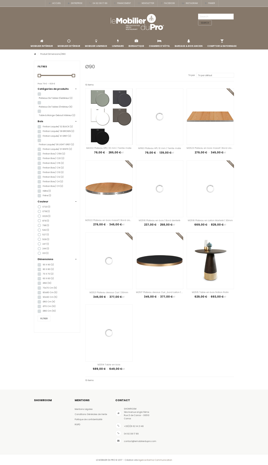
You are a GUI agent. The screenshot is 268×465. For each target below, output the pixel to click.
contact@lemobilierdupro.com (140, 441)
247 (45, 243)
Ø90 (47, 283)
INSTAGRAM (190, 3)
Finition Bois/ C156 (54, 153)
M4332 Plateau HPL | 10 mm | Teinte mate (108, 148)
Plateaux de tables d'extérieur (55, 98)
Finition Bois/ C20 (53, 158)
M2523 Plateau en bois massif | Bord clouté (211, 148)
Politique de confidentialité (88, 419)
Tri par (191, 75)
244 (45, 248)
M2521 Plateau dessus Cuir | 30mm (109, 292)
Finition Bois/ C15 (53, 163)
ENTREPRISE (75, 3)
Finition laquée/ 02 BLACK (58, 126)
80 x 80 (48, 269)
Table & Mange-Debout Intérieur (57, 115)
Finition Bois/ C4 (53, 181)
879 (45, 220)
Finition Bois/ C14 (53, 167)
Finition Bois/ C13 (53, 172)
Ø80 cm (49, 310)
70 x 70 (48, 273)
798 (45, 225)
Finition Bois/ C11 (53, 186)
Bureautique (136, 43)
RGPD (77, 424)
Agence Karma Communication (155, 460)
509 (45, 239)
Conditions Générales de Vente (91, 414)
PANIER (210, 3)
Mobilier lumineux (96, 43)
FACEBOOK (168, 3)
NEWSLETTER (146, 3)
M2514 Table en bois (109, 364)
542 (45, 229)
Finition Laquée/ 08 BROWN (58, 131)
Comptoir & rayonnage (222, 43)
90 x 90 (48, 264)
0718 (46, 211)
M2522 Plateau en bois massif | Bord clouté (109, 220)
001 (45, 253)
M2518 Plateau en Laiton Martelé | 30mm (210, 220)
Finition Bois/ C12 (53, 176)
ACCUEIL (55, 3)
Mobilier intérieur (42, 43)
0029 (46, 216)
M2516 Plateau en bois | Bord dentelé (159, 220)
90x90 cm (50, 297)
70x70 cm (50, 287)
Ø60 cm (49, 301)
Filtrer (44, 318)
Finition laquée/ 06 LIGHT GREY (56, 144)
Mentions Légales (84, 409)
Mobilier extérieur (69, 43)
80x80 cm (50, 292)
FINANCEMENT (122, 3)
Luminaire (118, 43)
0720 (46, 206)
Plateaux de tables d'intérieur (55, 106)
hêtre (47, 190)
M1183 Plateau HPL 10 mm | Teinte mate (159, 148)
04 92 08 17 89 (98, 3)
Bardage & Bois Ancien (189, 43)
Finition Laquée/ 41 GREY (57, 135)
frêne (47, 195)
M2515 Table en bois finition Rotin (210, 292)
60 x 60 (48, 278)
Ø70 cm (49, 306)
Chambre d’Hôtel (159, 43)
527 (45, 234)
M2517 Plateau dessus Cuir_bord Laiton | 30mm (162, 292)
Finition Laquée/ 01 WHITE (57, 149)
